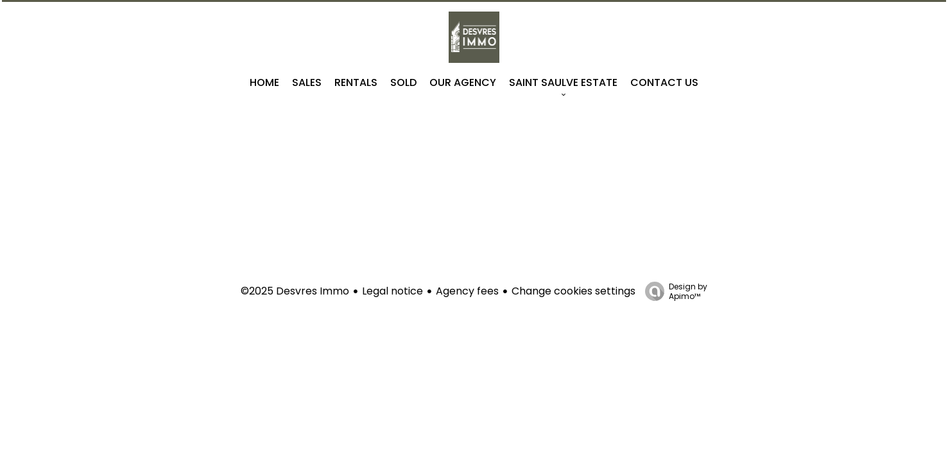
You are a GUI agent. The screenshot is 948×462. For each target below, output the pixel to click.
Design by (673, 291)
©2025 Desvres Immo (295, 291)
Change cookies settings (573, 291)
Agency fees (467, 291)
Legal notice (392, 291)
